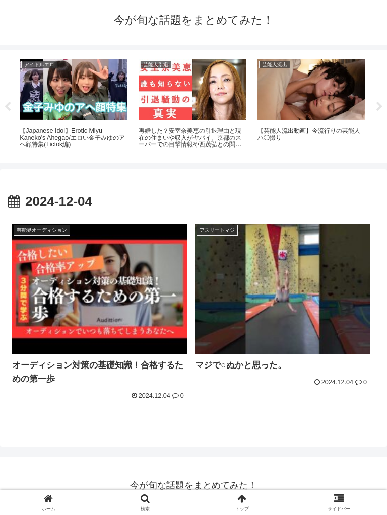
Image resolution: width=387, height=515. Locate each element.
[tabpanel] (73, 105)
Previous (8, 107)
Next (379, 107)
